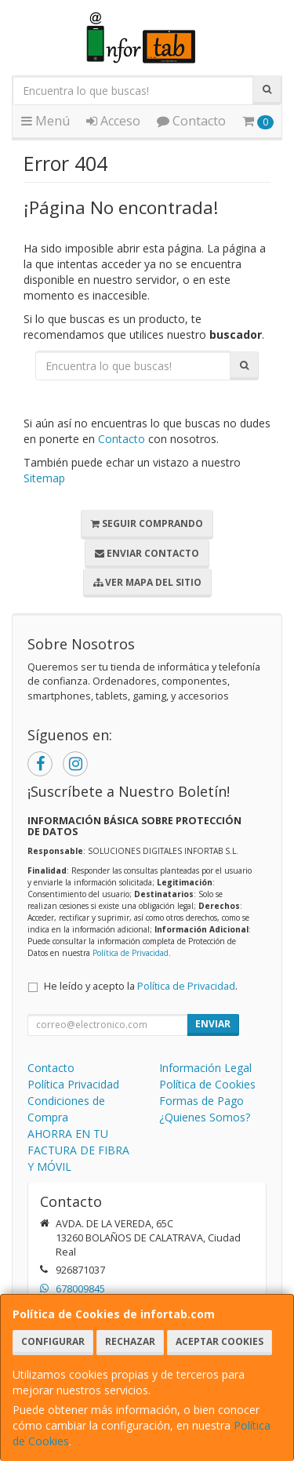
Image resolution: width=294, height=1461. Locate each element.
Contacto (191, 120)
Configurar (53, 1341)
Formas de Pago (201, 1100)
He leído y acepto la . (141, 986)
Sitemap (44, 478)
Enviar (212, 1023)
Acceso (113, 120)
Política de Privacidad (131, 952)
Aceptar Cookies (219, 1341)
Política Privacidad (73, 1084)
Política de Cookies (207, 1084)
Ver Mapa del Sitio (147, 582)
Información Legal (205, 1067)
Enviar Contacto (147, 553)
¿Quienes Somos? (204, 1117)
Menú (45, 120)
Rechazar (130, 1341)
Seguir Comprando (147, 523)
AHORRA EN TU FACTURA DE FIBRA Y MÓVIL (78, 1150)
